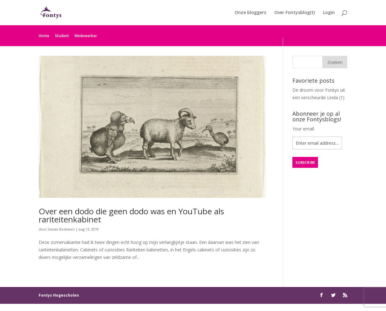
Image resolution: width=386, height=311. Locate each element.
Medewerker (86, 35)
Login (329, 12)
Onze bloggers (250, 12)
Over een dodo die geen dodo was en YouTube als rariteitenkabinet (131, 215)
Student (62, 35)
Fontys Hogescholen (59, 295)
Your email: (303, 129)
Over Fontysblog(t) (294, 12)
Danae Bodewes (61, 229)
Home (44, 35)
